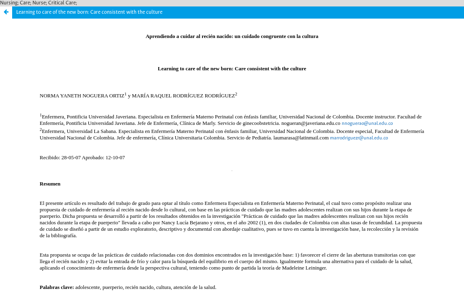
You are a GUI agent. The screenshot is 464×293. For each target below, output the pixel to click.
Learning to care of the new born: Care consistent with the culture (89, 12)
